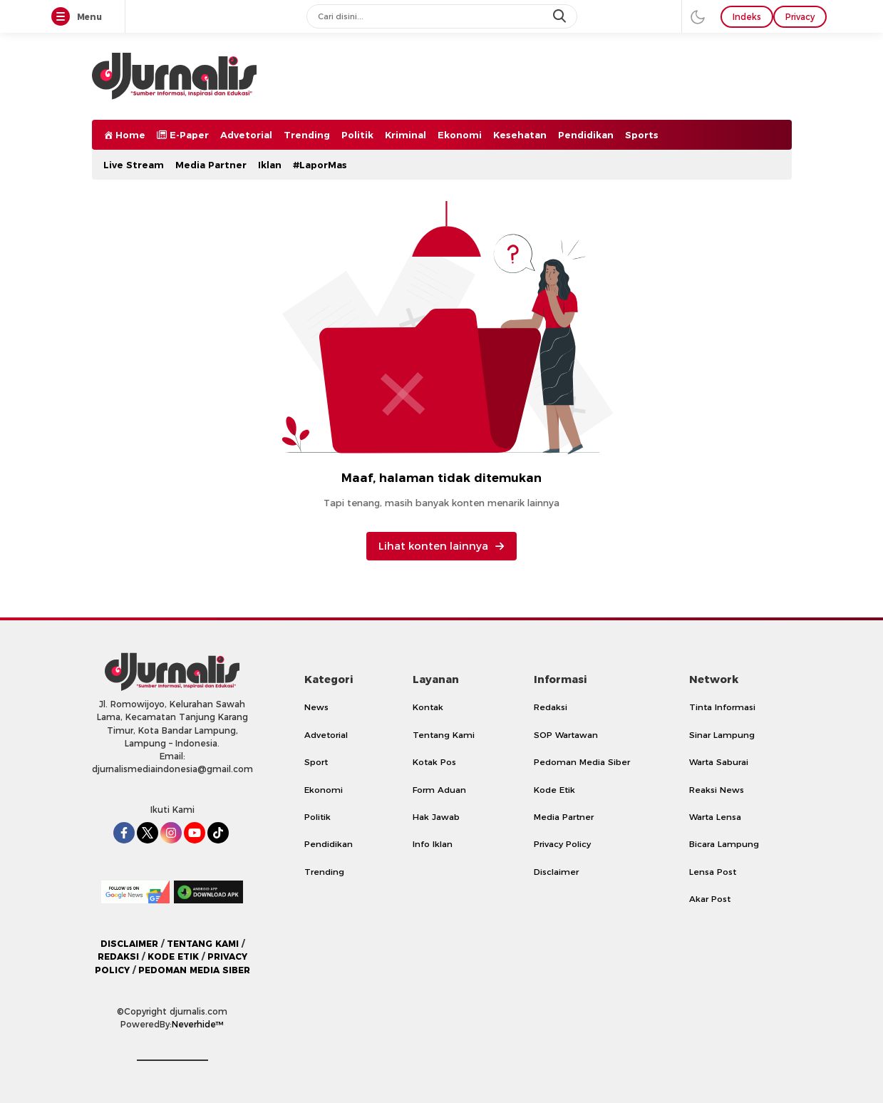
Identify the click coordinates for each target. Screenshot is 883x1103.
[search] (560, 16)
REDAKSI (118, 956)
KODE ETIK (173, 956)
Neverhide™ (198, 1024)
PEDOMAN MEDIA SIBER (194, 970)
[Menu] (63, 17)
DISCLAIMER (129, 943)
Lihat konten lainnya (441, 546)
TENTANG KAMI (203, 943)
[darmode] (697, 16)
